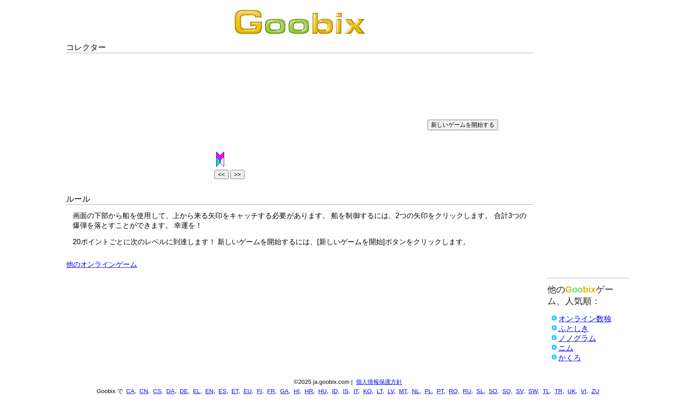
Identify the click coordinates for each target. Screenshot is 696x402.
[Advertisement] (589, 140)
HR (308, 391)
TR (558, 391)
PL (427, 391)
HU (322, 391)
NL (415, 391)
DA (170, 391)
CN (143, 391)
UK (572, 391)
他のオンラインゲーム (101, 264)
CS (157, 391)
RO (453, 391)
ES (222, 391)
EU (248, 391)
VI (584, 391)
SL (479, 391)
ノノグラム (577, 338)
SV (519, 391)
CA (130, 391)
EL (196, 391)
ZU (596, 391)
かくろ (569, 358)
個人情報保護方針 (379, 382)
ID (335, 391)
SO (493, 391)
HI (297, 391)
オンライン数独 (584, 319)
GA (284, 391)
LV (391, 391)
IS (345, 391)
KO (367, 391)
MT (403, 391)
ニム (565, 348)
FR (271, 391)
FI (259, 391)
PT (440, 391)
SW (533, 391)
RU (467, 391)
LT (380, 391)
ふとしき (573, 328)
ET (235, 391)
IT (355, 391)
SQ (506, 391)
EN (209, 391)
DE (184, 391)
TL (546, 391)
